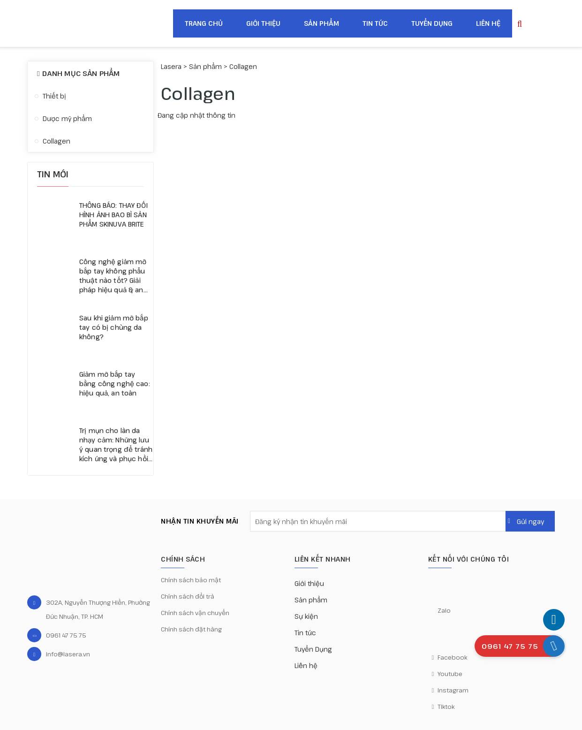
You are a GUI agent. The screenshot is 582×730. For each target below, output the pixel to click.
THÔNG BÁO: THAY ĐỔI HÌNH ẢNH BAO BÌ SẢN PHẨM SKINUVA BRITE (113, 214)
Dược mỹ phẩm (67, 118)
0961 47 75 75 (66, 635)
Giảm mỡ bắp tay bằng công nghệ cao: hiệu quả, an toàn (114, 383)
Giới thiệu (263, 23)
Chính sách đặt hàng (191, 629)
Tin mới (52, 174)
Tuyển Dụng (432, 23)
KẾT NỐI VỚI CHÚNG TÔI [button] (468, 559)
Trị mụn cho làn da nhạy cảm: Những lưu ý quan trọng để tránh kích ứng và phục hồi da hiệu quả (115, 445)
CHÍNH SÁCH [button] (183, 559)
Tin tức (375, 23)
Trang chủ (204, 23)
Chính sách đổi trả (187, 596)
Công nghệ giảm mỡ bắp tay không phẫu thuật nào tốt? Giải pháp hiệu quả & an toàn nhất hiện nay (112, 276)
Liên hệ (488, 23)
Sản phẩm (321, 23)
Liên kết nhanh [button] (323, 559)
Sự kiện (306, 616)
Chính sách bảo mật (191, 580)
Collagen (56, 141)
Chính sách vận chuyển (195, 612)
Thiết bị (54, 95)
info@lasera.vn (68, 654)
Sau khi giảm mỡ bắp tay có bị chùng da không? (113, 327)
